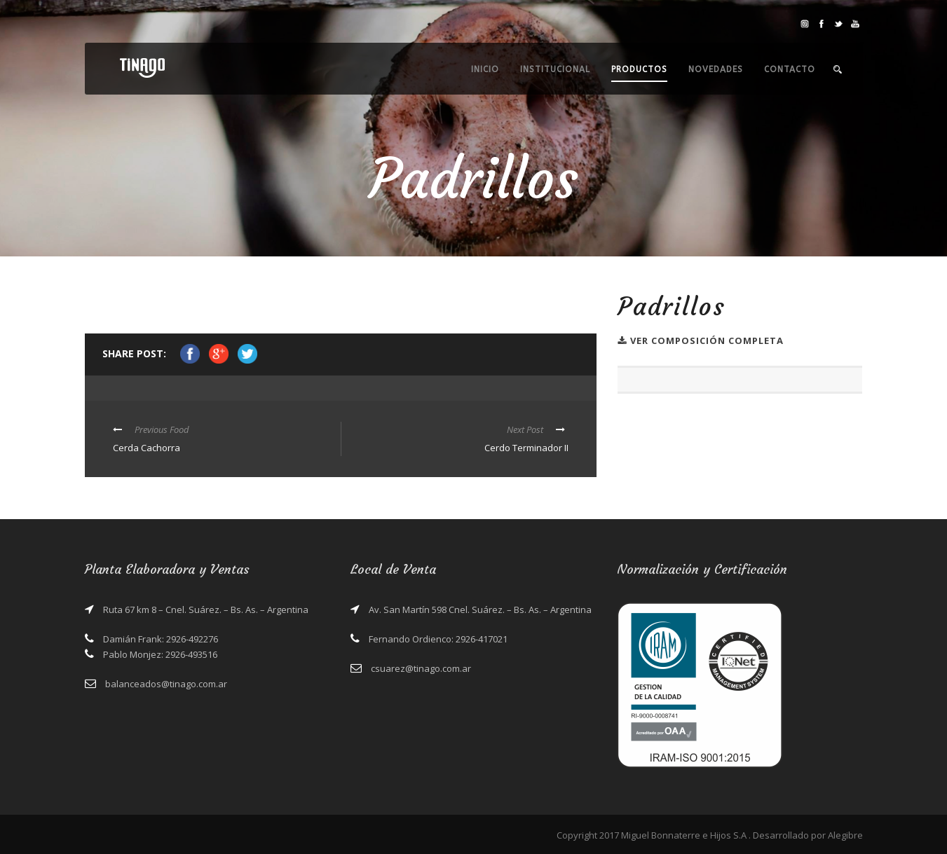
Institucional (555, 69)
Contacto (789, 69)
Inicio (485, 69)
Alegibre (845, 835)
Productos (639, 69)
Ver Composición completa (701, 340)
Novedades (715, 69)
